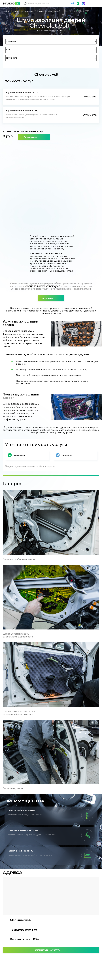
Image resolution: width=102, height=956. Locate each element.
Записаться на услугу (51, 949)
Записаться (34, 137)
